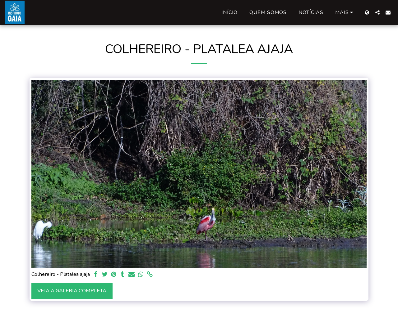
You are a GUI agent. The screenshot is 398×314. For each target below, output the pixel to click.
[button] (377, 12)
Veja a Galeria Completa (71, 290)
